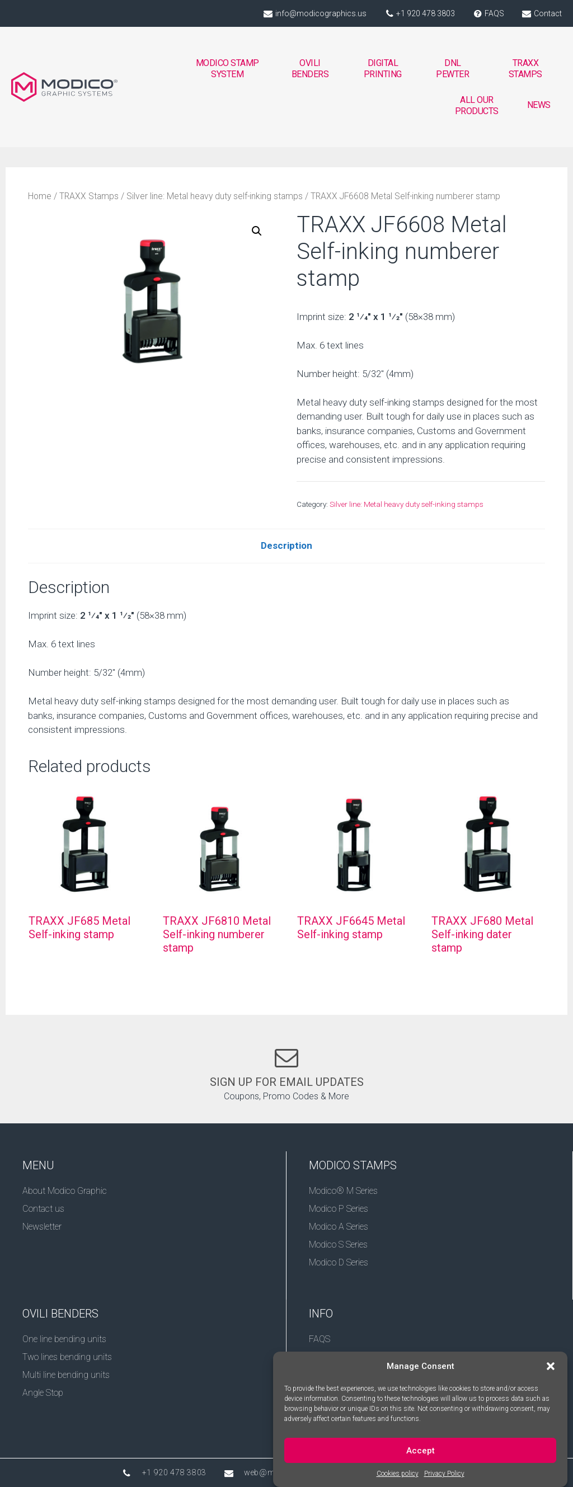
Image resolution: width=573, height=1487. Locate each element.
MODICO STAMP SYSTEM (228, 72)
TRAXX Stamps (89, 196)
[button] (550, 1370)
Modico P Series (338, 1208)
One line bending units (64, 1339)
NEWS (539, 105)
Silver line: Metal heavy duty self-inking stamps (214, 196)
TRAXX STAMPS (525, 68)
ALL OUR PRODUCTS (477, 105)
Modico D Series (338, 1262)
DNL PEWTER (452, 68)
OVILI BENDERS (310, 72)
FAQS (319, 1339)
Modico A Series (338, 1226)
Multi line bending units (66, 1375)
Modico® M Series (343, 1190)
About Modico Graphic (64, 1190)
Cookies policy (398, 1478)
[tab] (286, 546)
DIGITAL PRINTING (382, 72)
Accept (420, 1455)
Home (39, 196)
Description (286, 545)
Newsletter (42, 1226)
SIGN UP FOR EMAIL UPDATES (287, 1082)
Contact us (43, 1208)
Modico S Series (338, 1244)
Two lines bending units (67, 1357)
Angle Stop (42, 1392)
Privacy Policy (444, 1478)
